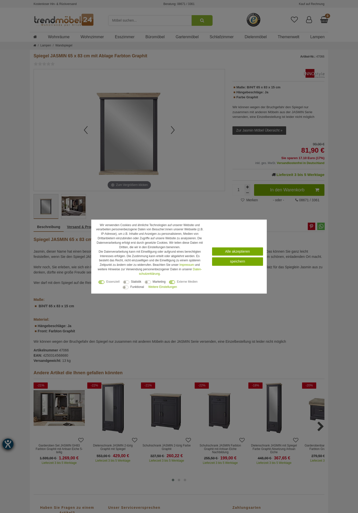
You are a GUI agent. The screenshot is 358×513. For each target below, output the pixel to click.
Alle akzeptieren (237, 251)
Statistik (136, 281)
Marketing (159, 281)
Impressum (186, 265)
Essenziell (113, 281)
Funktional (137, 287)
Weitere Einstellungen (162, 287)
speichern (237, 261)
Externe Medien (187, 281)
